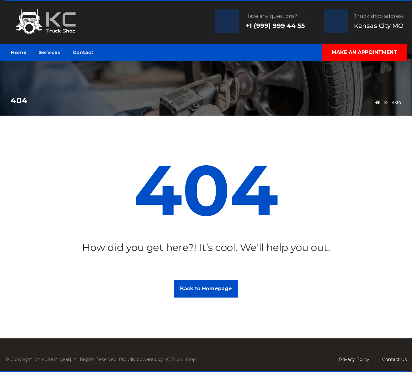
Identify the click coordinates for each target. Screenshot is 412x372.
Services (49, 52)
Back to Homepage (206, 289)
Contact (83, 52)
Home (18, 52)
